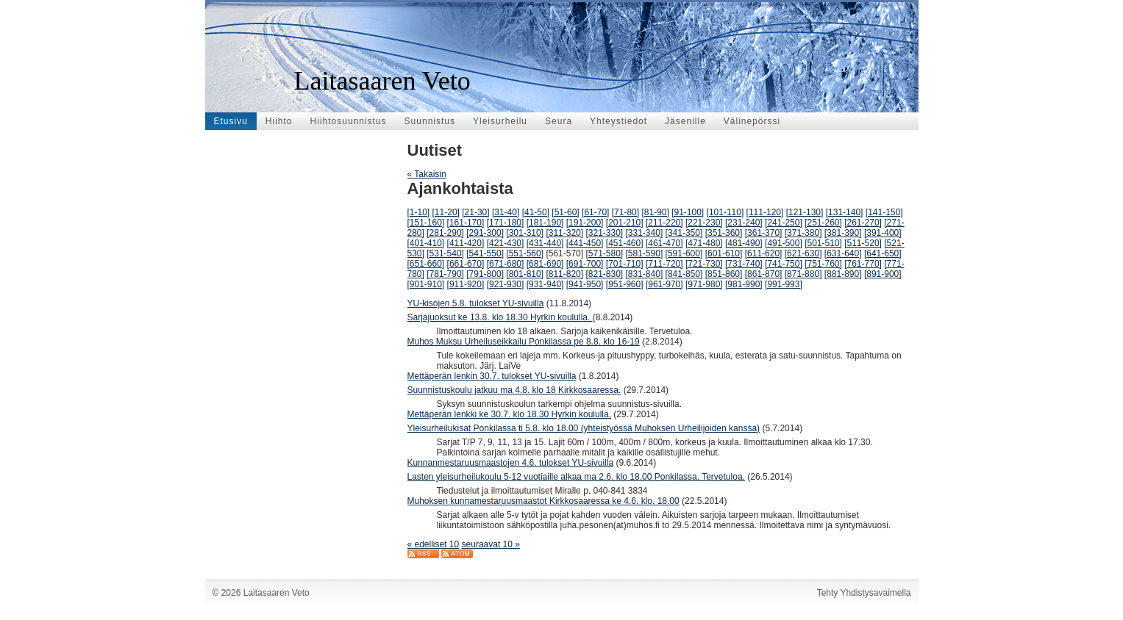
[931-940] (545, 284)
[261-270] (863, 222)
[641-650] (883, 253)
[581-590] (644, 253)
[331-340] (644, 233)
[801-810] (524, 274)
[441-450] (585, 243)
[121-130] (805, 212)
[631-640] (843, 253)
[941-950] (585, 284)
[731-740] (744, 264)
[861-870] (763, 274)
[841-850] (684, 274)
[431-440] (545, 243)
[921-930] (505, 284)
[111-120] (765, 212)
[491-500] (783, 243)
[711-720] (664, 264)
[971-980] (704, 284)
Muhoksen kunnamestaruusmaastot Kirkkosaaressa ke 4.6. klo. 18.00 (543, 501)
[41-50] (535, 212)
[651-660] (426, 264)
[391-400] (883, 233)
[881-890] (843, 274)
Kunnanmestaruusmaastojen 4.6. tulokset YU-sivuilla (510, 463)
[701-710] (625, 264)
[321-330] (604, 233)
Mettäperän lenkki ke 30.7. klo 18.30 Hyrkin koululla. (509, 414)
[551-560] (524, 253)
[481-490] (744, 243)
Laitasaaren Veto (382, 80)
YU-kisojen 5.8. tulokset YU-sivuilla (475, 303)
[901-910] (426, 284)
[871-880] (803, 274)
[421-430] (505, 243)
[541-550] (485, 253)
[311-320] (564, 233)
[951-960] (625, 284)
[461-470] (664, 243)
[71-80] (625, 212)
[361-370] (763, 233)
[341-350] (684, 233)
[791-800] (485, 274)
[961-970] (664, 284)
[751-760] (823, 264)
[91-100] (687, 212)
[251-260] (823, 222)
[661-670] (466, 264)
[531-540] (445, 253)
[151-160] (426, 222)
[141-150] (884, 212)
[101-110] (725, 212)
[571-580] (604, 253)
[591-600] (684, 253)
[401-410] (426, 243)
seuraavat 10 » (491, 544)
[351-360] (724, 233)
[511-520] (863, 243)
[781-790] (445, 274)
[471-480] (704, 243)
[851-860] (724, 274)
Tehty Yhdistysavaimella (864, 593)
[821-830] (604, 274)
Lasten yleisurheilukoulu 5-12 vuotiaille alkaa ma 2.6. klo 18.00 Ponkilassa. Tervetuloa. (576, 477)
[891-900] (883, 274)
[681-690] (545, 264)
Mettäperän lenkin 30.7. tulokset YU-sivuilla (492, 376)
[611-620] (763, 253)
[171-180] (505, 222)
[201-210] (625, 222)
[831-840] (644, 274)
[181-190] (545, 222)
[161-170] (466, 222)
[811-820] (564, 274)
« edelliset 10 (433, 544)
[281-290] (445, 233)
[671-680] (505, 264)
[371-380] (803, 233)
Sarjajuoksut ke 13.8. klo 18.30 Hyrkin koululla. (500, 317)
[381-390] (843, 233)
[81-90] (655, 212)
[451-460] (625, 243)
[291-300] (485, 233)
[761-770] (863, 264)
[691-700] (585, 264)
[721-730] (704, 264)
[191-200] (585, 222)
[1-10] (418, 212)
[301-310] (524, 233)
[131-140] (844, 212)
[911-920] (466, 284)
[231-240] (744, 222)
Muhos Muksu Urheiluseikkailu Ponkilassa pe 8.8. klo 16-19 (523, 341)
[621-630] (803, 253)
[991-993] (783, 284)
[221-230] (704, 222)
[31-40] (505, 212)
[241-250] (783, 222)
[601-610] (724, 253)
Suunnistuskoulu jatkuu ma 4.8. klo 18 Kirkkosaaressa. (514, 390)
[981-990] (744, 284)
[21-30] (475, 212)
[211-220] (664, 222)
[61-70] (595, 212)
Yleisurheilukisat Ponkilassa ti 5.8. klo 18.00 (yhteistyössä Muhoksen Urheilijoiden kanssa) (583, 428)
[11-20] (446, 212)
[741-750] (783, 264)
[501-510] (823, 243)
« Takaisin (426, 174)
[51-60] (565, 212)
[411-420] (466, 243)
